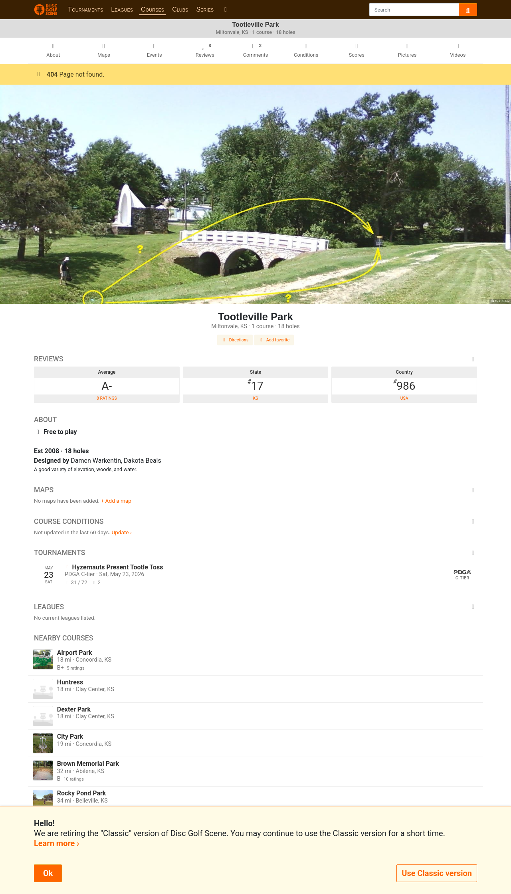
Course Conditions (255, 521)
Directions (235, 340)
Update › (121, 532)
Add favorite (274, 340)
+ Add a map (116, 501)
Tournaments (85, 9)
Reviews (255, 359)
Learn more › (56, 843)
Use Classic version (437, 873)
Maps (255, 490)
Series (205, 9)
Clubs (180, 9)
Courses (152, 9)
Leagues (122, 9)
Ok (48, 873)
